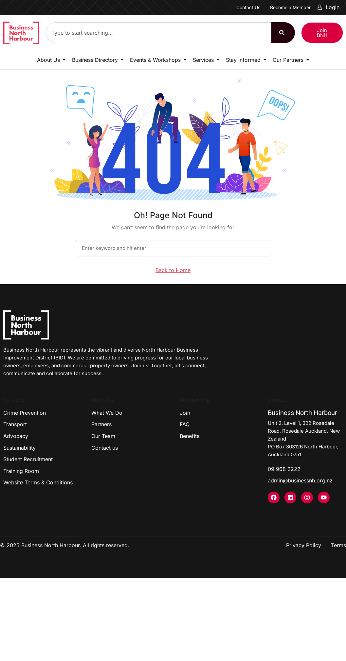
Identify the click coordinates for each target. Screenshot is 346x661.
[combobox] (158, 32)
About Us (49, 60)
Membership (195, 399)
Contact (277, 399)
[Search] (283, 32)
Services (204, 60)
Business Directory (95, 60)
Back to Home (173, 270)
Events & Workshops (156, 60)
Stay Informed (244, 60)
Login (328, 7)
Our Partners (289, 60)
